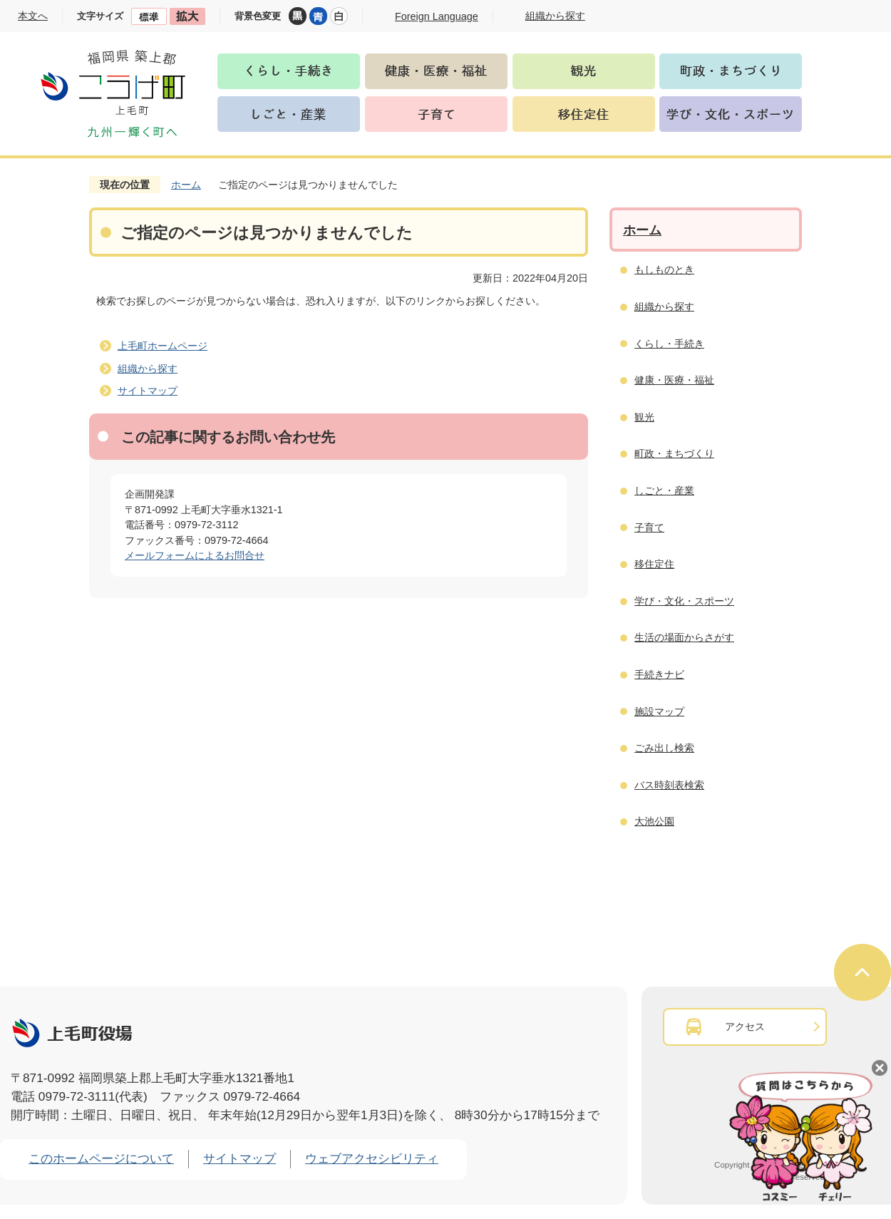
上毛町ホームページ (162, 345)
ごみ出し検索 (664, 747)
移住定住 (654, 564)
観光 (644, 417)
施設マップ (659, 711)
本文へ (33, 15)
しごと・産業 (664, 490)
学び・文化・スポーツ (684, 601)
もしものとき (664, 269)
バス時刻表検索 (669, 785)
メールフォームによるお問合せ (194, 555)
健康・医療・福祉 (674, 380)
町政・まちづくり (674, 453)
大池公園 (654, 821)
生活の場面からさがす (684, 637)
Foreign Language (436, 16)
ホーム (186, 184)
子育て (649, 527)
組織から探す (147, 368)
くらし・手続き (669, 343)
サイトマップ (147, 390)
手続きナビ (659, 674)
